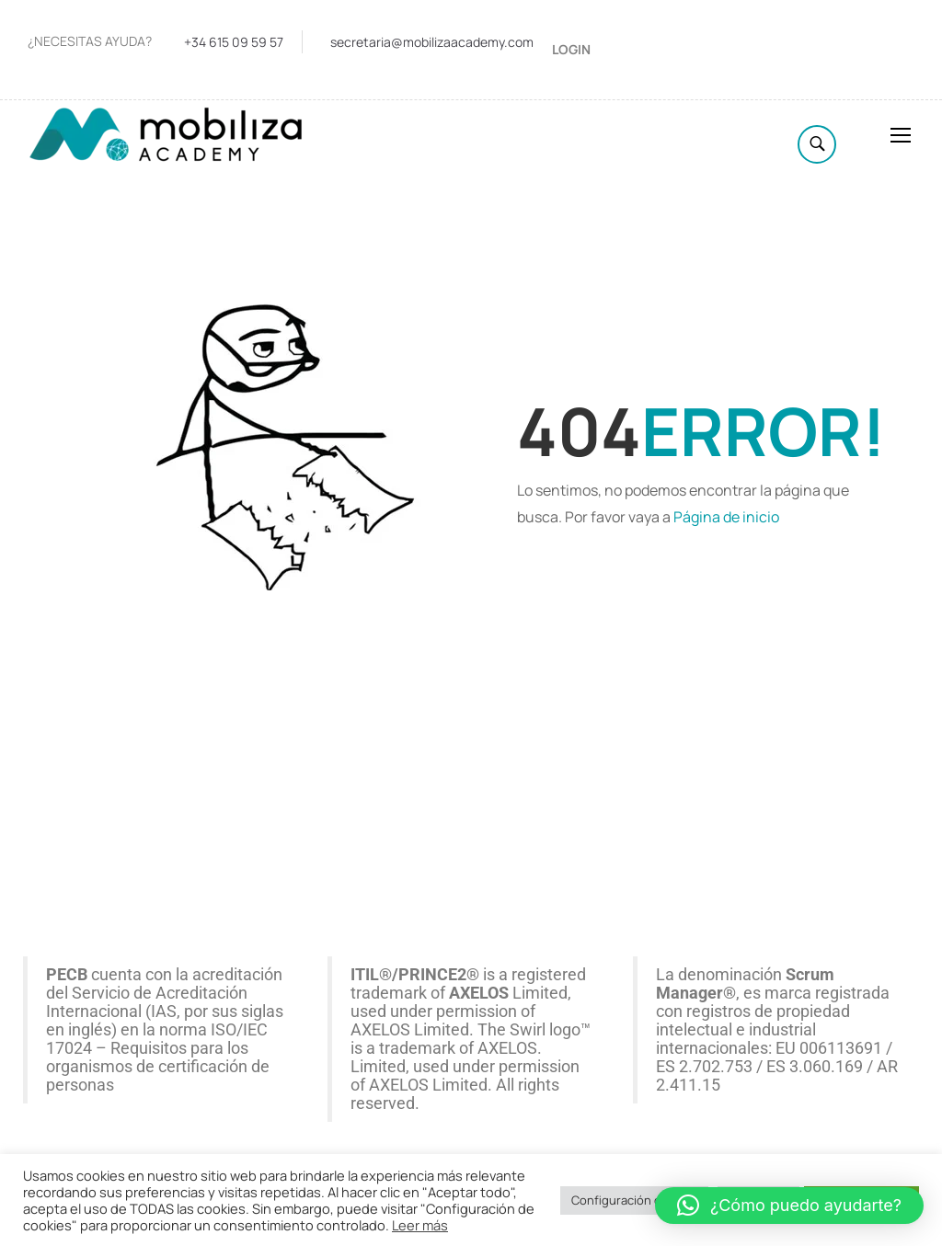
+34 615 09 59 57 (233, 42)
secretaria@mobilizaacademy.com (432, 42)
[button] (789, 1205)
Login (571, 49)
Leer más (420, 1225)
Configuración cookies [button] (634, 1200)
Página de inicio (726, 517)
